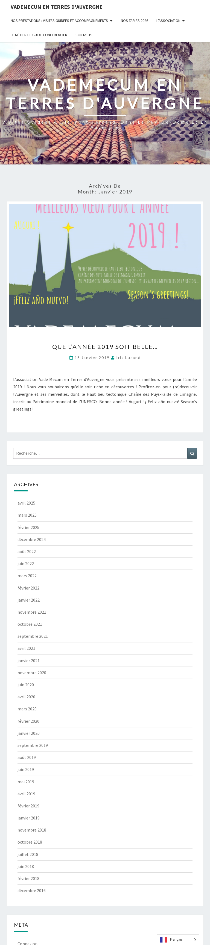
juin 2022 (26, 563)
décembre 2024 (32, 539)
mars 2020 (27, 708)
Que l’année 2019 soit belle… (105, 346)
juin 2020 (26, 684)
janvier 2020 (29, 733)
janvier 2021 (29, 660)
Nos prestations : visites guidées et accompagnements (59, 20)
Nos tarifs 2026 (134, 20)
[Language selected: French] (178, 939)
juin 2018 (26, 866)
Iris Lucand (128, 357)
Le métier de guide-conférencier (39, 34)
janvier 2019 (29, 818)
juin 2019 (26, 769)
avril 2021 (26, 648)
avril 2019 (26, 793)
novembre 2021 (32, 612)
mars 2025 (27, 515)
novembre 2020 (32, 672)
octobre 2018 (30, 842)
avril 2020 (26, 696)
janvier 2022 (29, 600)
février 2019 (28, 806)
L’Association (168, 20)
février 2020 (28, 721)
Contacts (83, 34)
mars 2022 (27, 575)
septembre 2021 (33, 636)
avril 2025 (26, 503)
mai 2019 (26, 781)
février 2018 (28, 878)
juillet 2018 (28, 854)
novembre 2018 (32, 830)
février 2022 (28, 588)
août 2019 (27, 757)
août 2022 (27, 551)
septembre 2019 (33, 745)
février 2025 (28, 527)
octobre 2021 (30, 624)
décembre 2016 (32, 890)
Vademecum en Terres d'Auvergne (57, 6)
